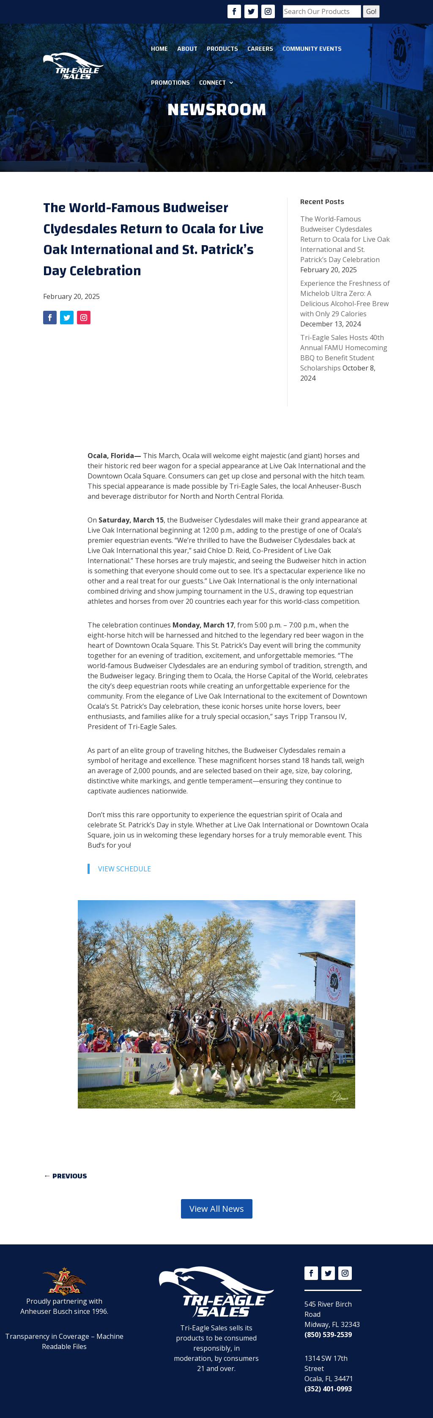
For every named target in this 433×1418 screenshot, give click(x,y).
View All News (216, 1208)
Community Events (312, 48)
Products (222, 48)
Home (159, 48)
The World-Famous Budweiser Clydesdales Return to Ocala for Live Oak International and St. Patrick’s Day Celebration (345, 239)
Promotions (170, 82)
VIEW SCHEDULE (124, 868)
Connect (212, 82)
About (187, 48)
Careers (260, 48)
